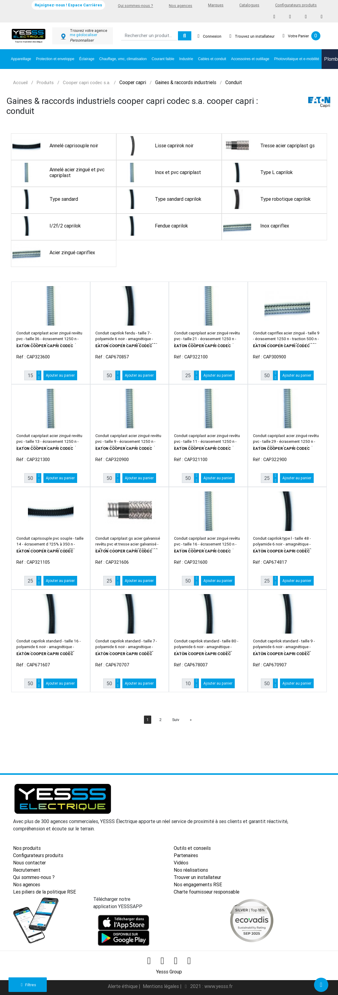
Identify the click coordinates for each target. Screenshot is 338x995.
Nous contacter (29, 863)
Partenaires (186, 855)
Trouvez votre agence (88, 31)
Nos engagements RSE (198, 884)
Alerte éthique (123, 985)
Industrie (186, 59)
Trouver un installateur (197, 877)
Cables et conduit (212, 59)
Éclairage (86, 59)
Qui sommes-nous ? (135, 5)
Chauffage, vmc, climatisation (123, 59)
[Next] (190, 720)
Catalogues (249, 5)
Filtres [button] (27, 984)
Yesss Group (169, 970)
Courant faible (163, 59)
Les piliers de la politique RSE (44, 892)
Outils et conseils (192, 848)
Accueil (20, 82)
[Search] (149, 36)
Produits (45, 82)
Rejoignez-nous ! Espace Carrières (68, 5)
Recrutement (26, 870)
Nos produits (27, 848)
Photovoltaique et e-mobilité (296, 59)
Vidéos (181, 863)
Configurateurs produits (296, 5)
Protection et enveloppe (55, 59)
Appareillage (21, 59)
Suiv (175, 719)
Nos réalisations (191, 870)
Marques (216, 5)
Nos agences (180, 5)
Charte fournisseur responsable (206, 892)
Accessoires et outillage (250, 59)
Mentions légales (161, 985)
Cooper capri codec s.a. (86, 82)
